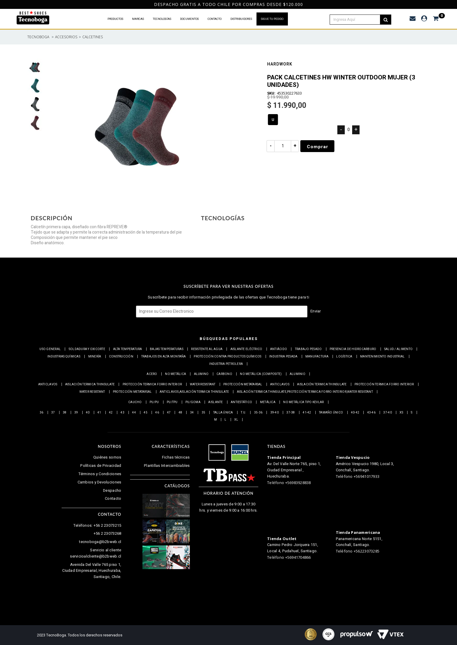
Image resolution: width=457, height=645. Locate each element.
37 (53, 413)
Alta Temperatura (127, 349)
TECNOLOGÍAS (162, 19)
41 (99, 413)
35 (204, 413)
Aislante (215, 402)
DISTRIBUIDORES (241, 19)
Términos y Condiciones (99, 474)
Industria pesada (283, 357)
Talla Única (223, 413)
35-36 (258, 413)
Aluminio (297, 374)
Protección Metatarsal (242, 384)
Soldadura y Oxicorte (87, 349)
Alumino (201, 374)
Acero (152, 374)
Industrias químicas (63, 357)
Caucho (135, 402)
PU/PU (154, 402)
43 (122, 413)
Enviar (315, 311)
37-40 (387, 413)
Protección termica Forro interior (152, 384)
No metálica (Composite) (261, 374)
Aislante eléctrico (246, 349)
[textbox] (358, 20)
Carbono (224, 374)
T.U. (243, 413)
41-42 (307, 413)
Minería (94, 357)
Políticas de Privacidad (100, 465)
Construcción (121, 357)
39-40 (274, 413)
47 (169, 413)
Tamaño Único (331, 413)
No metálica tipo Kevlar (303, 402)
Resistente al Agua (206, 349)
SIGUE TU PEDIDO (272, 19)
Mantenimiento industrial (382, 357)
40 (88, 413)
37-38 (290, 413)
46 (157, 413)
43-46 (371, 413)
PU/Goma (193, 402)
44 (134, 413)
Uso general (50, 349)
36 (42, 413)
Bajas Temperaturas (166, 349)
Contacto (113, 498)
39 (76, 413)
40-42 (355, 413)
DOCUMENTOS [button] (189, 19)
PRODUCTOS (115, 19)
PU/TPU (172, 402)
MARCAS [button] (138, 19)
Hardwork (279, 64)
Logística (344, 357)
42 (111, 413)
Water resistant (203, 384)
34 (192, 413)
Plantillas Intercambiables (167, 465)
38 (65, 413)
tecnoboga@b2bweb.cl (100, 542)
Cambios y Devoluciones (99, 482)
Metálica (267, 402)
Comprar (317, 146)
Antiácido (278, 349)
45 (145, 413)
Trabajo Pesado (308, 349)
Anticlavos (47, 384)
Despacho (112, 490)
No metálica (175, 374)
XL (236, 420)
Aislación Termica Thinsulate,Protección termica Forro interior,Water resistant (305, 392)
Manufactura (316, 357)
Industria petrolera (226, 364)
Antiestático (241, 402)
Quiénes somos (107, 457)
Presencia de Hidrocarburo (353, 349)
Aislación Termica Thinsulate (90, 384)
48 (180, 413)
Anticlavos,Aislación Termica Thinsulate (194, 392)
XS (401, 413)
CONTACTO (215, 19)
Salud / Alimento (398, 349)
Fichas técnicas (176, 457)
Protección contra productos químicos (227, 357)
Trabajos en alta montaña (163, 357)
